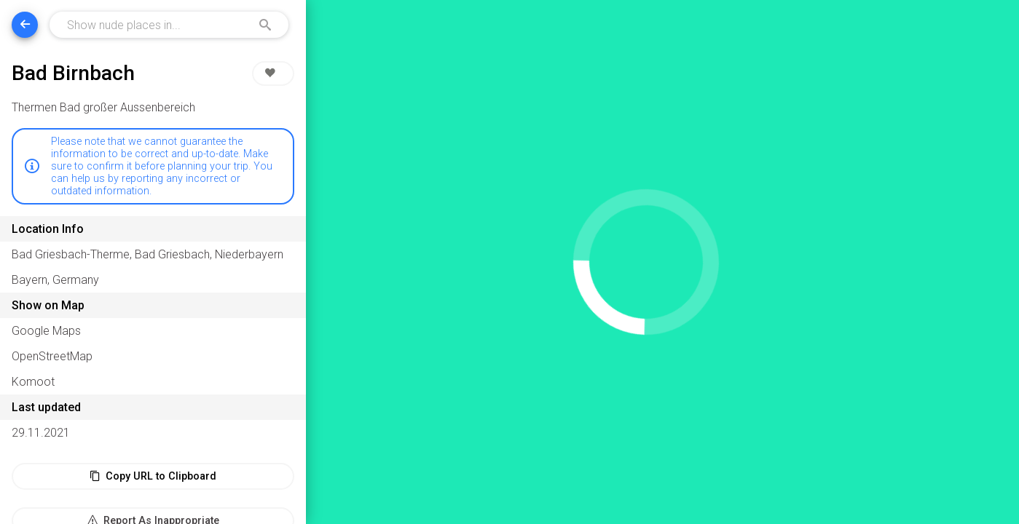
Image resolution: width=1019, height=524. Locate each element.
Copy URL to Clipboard (153, 476)
